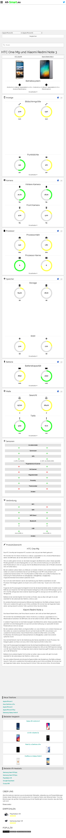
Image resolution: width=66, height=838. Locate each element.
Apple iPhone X (7, 701)
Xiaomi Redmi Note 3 (48, 56)
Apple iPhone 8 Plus (9, 710)
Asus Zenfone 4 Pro (9, 704)
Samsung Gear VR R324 (10, 775)
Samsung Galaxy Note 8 (10, 712)
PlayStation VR (7, 778)
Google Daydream (8, 781)
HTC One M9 (18, 56)
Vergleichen (33, 36)
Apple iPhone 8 (7, 707)
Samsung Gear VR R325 (10, 772)
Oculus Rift (6, 783)
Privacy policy (7, 804)
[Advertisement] (33, 17)
